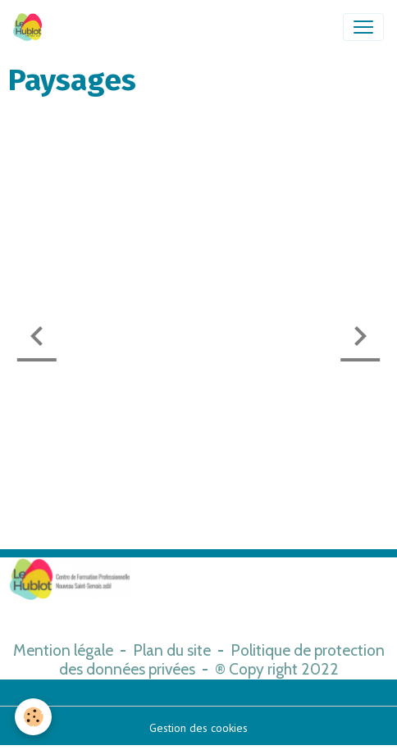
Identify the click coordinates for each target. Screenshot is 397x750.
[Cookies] (33, 716)
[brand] (30, 27)
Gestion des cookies (198, 727)
